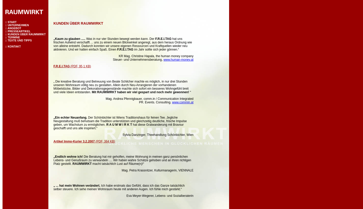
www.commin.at (182, 102)
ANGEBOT (14, 28)
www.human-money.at (178, 59)
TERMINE (14, 37)
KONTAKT (14, 46)
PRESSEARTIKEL (19, 31)
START (12, 22)
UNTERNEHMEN (18, 25)
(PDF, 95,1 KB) (72, 66)
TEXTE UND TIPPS (20, 40)
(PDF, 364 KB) (84, 141)
